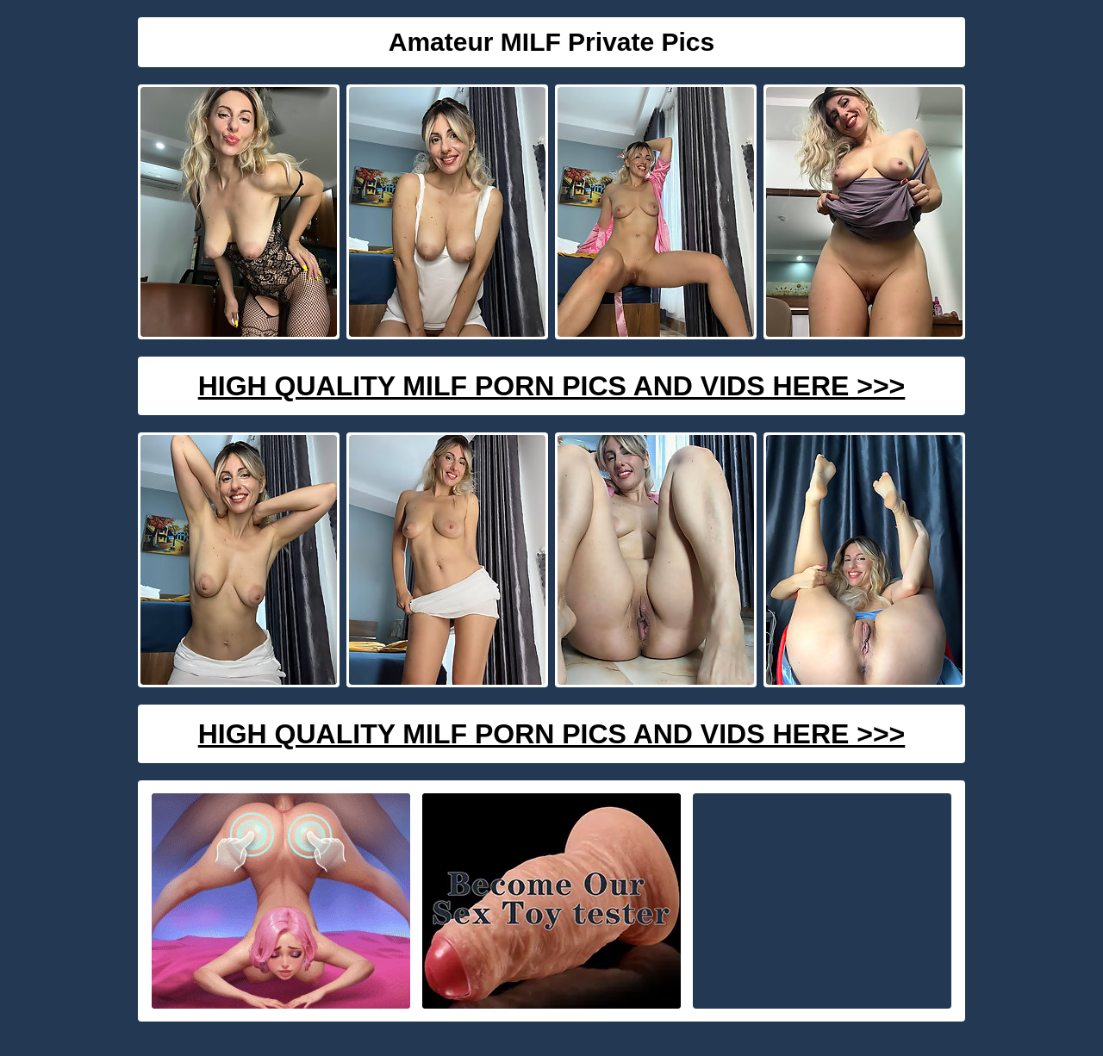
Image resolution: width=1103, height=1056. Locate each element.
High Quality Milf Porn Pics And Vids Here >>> (552, 385)
